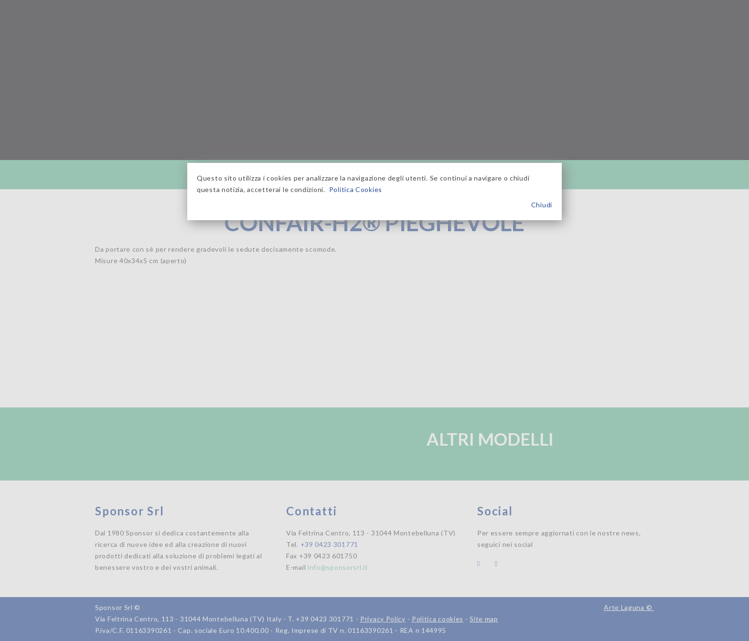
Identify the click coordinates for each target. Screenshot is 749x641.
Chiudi (541, 205)
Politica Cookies (355, 189)
